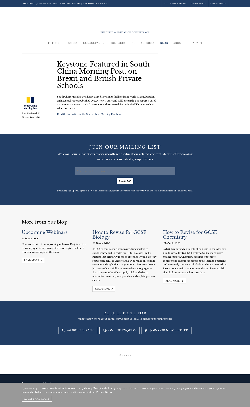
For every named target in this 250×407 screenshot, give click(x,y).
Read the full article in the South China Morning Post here (89, 114)
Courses (71, 43)
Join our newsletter (166, 330)
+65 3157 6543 (102, 4)
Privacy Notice (104, 392)
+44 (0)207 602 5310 (41, 4)
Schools (148, 43)
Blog (164, 43)
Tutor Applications (175, 4)
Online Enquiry (119, 330)
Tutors (53, 43)
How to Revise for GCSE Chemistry (190, 235)
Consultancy (93, 43)
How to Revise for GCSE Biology (119, 235)
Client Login (218, 4)
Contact (196, 43)
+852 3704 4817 (74, 4)
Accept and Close (36, 398)
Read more (33, 260)
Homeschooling (123, 43)
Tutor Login (198, 4)
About (178, 43)
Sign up (125, 180)
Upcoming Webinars (44, 232)
